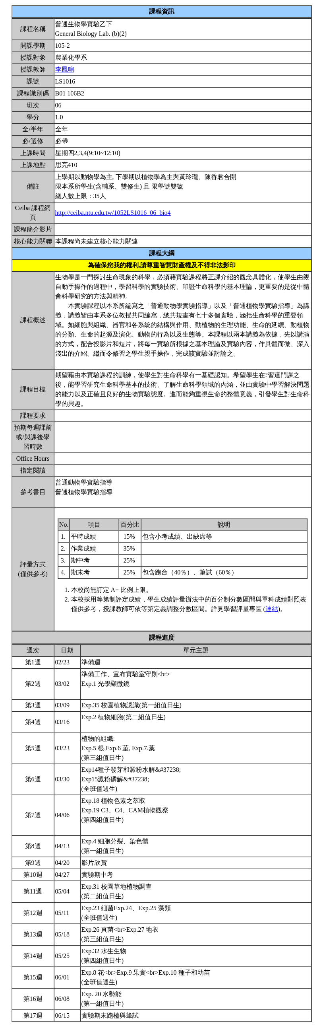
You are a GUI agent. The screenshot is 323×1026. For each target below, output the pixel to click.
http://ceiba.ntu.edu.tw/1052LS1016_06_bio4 (113, 212)
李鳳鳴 (64, 69)
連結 (271, 608)
